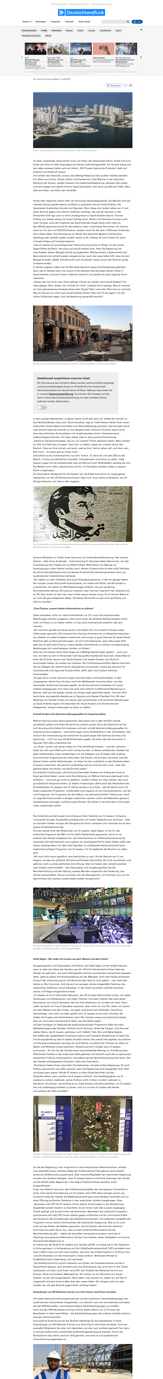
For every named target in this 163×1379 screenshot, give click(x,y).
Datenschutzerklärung (61, 393)
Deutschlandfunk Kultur (79, 4)
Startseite (24, 30)
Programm (55, 21)
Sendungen (41, 21)
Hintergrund (36, 30)
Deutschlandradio (59, 4)
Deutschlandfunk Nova (102, 4)
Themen (25, 21)
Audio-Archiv (84, 21)
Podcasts (69, 21)
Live (137, 21)
